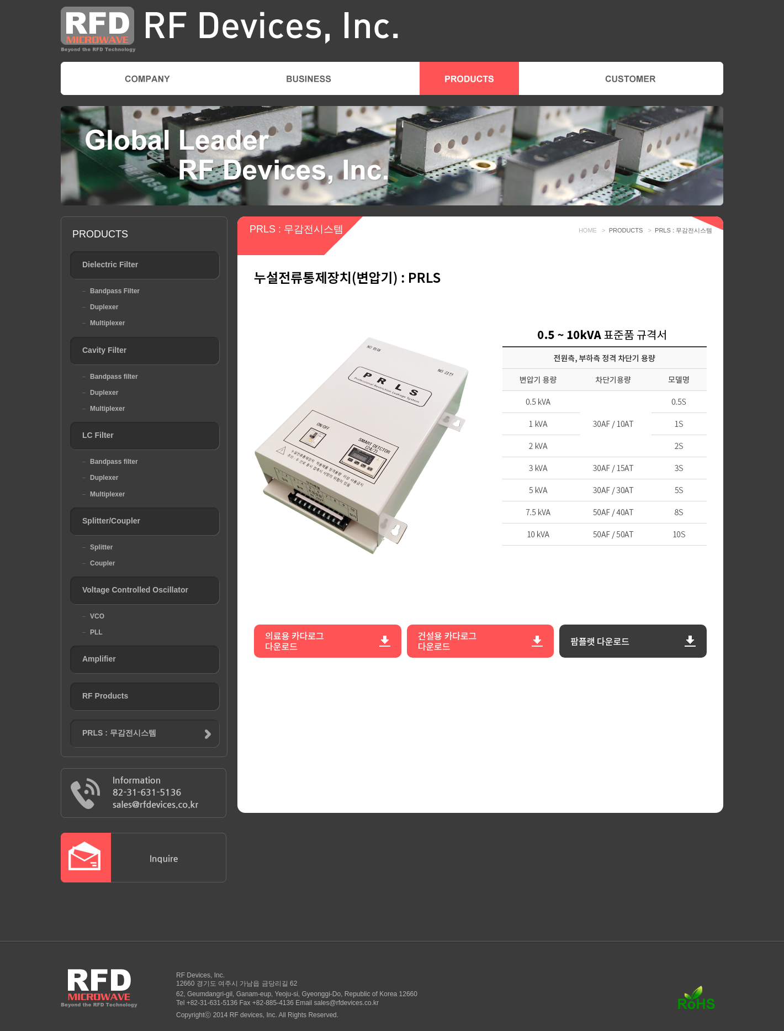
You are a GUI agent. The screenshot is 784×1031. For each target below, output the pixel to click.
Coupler (102, 563)
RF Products (105, 695)
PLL (96, 632)
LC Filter (98, 435)
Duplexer (104, 307)
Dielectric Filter (110, 264)
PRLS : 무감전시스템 (119, 732)
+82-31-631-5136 (212, 1003)
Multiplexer (107, 323)
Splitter (101, 547)
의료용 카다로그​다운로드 (294, 641)
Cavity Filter (104, 350)
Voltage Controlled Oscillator (135, 589)
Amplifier (99, 658)
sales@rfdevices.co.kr (346, 1003)
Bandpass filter (114, 376)
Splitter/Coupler (111, 520)
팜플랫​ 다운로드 (599, 641)
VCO (97, 616)
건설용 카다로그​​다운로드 (447, 641)
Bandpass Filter (115, 291)
